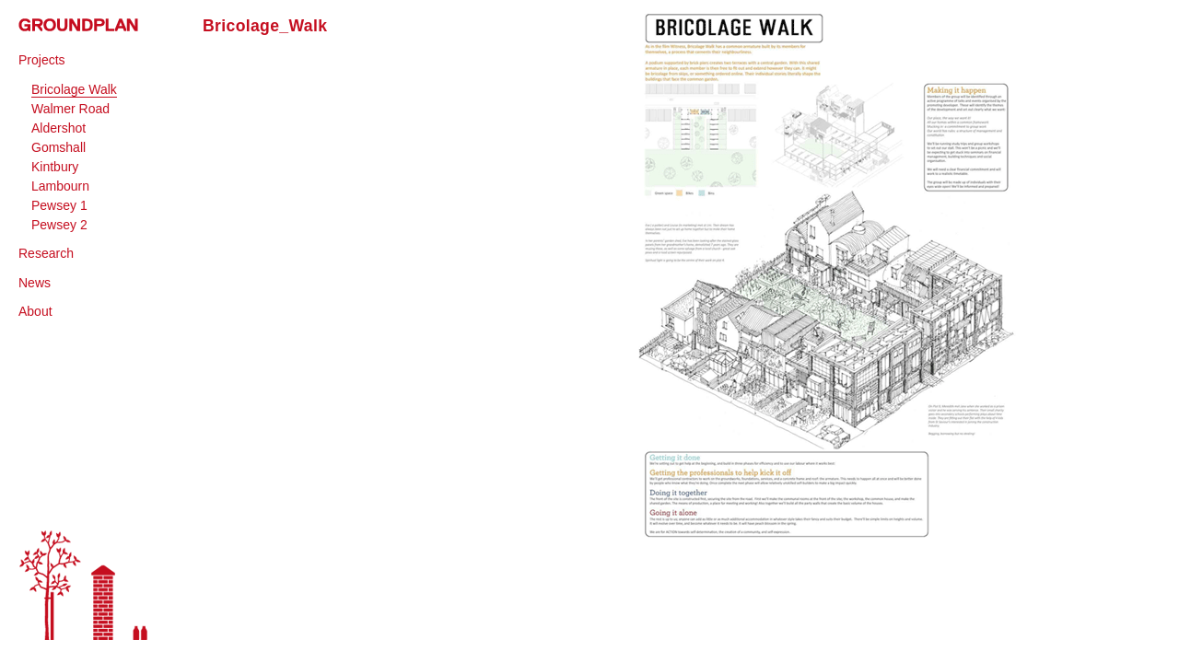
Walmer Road (70, 108)
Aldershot (58, 128)
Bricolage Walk (74, 89)
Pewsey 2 (59, 224)
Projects (41, 59)
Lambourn (60, 186)
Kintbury (54, 166)
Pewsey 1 (59, 205)
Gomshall (58, 147)
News (34, 282)
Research (46, 253)
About (35, 311)
